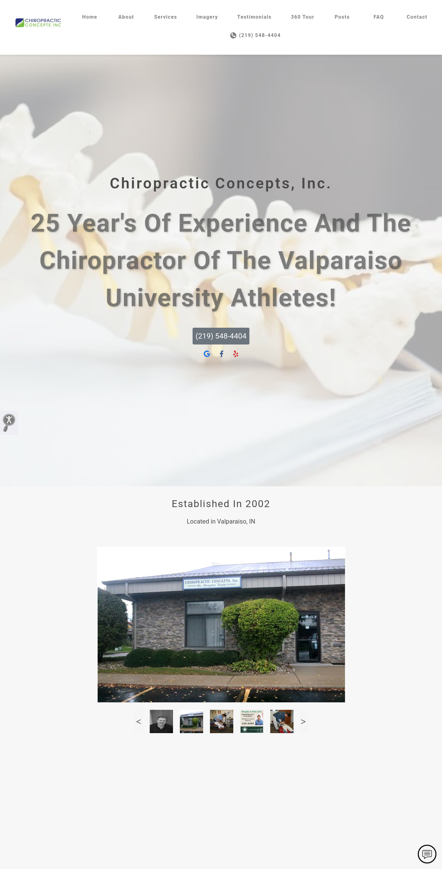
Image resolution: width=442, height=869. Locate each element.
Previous (138, 721)
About (126, 17)
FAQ (379, 17)
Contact (417, 17)
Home (89, 17)
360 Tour (303, 17)
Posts (342, 17)
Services (165, 17)
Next (303, 721)
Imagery (207, 17)
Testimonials (254, 17)
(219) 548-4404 (255, 35)
